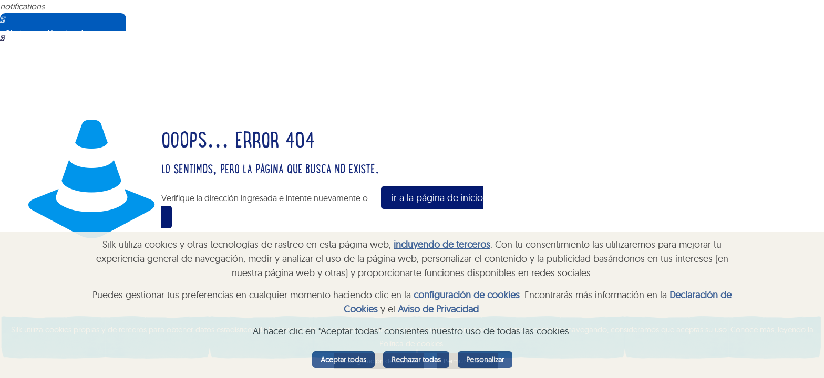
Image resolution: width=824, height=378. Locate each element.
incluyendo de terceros (442, 244)
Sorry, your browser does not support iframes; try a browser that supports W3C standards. (76, 84)
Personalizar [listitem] (485, 359)
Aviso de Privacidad (438, 309)
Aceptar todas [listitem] (343, 359)
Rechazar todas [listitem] (416, 359)
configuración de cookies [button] (467, 295)
